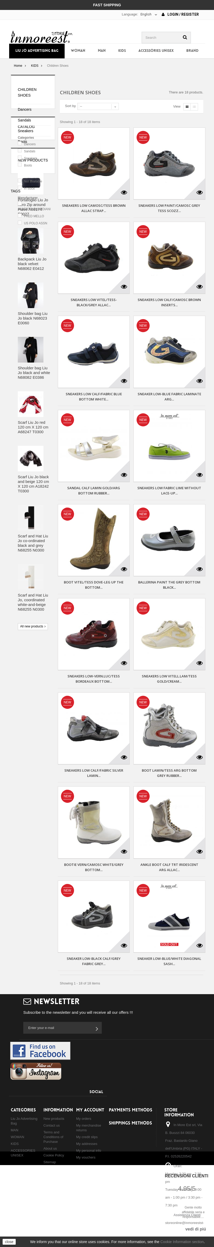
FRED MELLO (34, 258)
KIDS (122, 51)
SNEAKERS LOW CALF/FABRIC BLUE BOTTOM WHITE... (94, 397)
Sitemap (49, 1162)
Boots (22, 142)
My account (90, 1110)
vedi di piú (195, 1229)
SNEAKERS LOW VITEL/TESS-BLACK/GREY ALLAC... (94, 302)
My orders (83, 1119)
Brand (192, 51)
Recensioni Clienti (186, 1176)
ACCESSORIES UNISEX (156, 51)
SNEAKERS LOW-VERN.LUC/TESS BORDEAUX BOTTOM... (93, 679)
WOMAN (78, 51)
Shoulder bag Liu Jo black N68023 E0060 (32, 452)
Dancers (24, 109)
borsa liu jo (22, 796)
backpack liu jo (25, 812)
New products (33, 294)
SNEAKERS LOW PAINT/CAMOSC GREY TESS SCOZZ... (169, 208)
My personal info (88, 1151)
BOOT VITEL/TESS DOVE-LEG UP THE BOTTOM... (93, 585)
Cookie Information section (182, 1242)
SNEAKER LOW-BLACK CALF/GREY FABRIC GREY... (94, 961)
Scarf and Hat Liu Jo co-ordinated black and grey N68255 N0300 (33, 676)
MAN (102, 51)
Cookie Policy (53, 1155)
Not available (33, 223)
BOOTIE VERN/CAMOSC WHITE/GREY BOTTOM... (93, 867)
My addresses (86, 1144)
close (9, 1242)
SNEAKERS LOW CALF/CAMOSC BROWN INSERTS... (169, 302)
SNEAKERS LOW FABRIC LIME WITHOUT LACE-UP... (169, 491)
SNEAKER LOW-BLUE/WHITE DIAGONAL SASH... (169, 961)
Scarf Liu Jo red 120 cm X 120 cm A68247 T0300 (33, 561)
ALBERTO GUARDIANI (34, 251)
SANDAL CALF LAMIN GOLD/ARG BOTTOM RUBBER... (93, 491)
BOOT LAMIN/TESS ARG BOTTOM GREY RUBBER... (169, 773)
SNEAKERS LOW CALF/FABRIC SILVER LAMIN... (93, 773)
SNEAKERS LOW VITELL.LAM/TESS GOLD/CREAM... (169, 679)
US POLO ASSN (35, 265)
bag (40, 796)
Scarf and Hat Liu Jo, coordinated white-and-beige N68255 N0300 (33, 736)
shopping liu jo (25, 835)
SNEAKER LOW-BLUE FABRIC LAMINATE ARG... (169, 397)
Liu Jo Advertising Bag (36, 51)
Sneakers (25, 131)
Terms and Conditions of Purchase (53, 1137)
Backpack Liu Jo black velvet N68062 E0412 (32, 397)
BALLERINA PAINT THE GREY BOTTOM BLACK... (169, 585)
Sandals (24, 120)
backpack (21, 819)
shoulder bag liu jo (28, 804)
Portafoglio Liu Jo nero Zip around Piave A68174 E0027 (33, 340)
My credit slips (87, 1137)
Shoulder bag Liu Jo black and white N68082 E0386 (34, 506)
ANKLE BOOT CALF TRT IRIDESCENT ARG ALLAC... (169, 867)
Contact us (51, 1125)
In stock (29, 230)
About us (50, 1148)
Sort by (70, 106)
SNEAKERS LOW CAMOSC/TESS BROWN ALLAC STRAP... (94, 208)
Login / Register (180, 14)
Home (18, 66)
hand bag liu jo (25, 827)
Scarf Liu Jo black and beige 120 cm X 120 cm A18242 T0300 (33, 617)
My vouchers (85, 1157)
